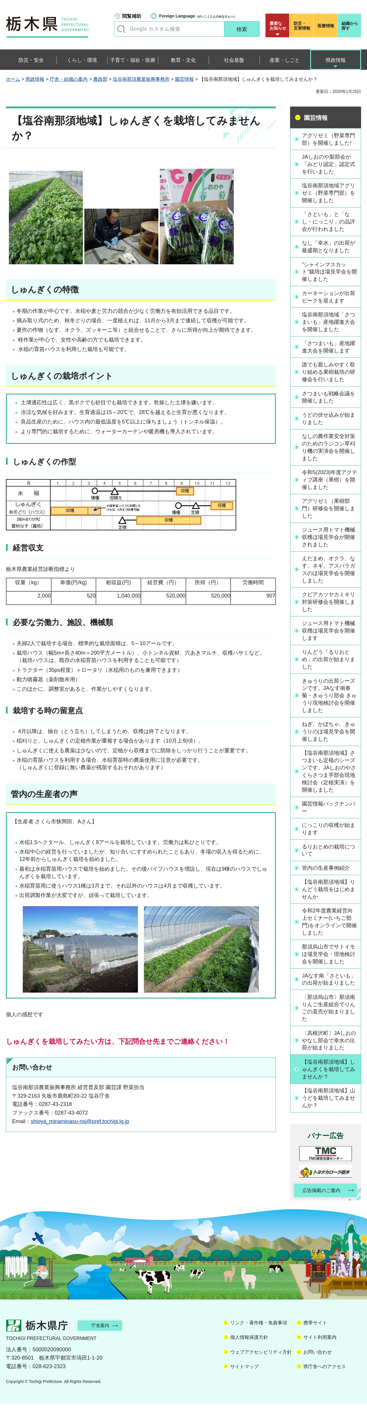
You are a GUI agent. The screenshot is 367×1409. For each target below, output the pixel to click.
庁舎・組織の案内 (69, 79)
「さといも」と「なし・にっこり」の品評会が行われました (328, 222)
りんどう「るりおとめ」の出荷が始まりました (328, 661)
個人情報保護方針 (249, 1342)
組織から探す (350, 25)
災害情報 (303, 25)
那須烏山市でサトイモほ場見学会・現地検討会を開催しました (328, 957)
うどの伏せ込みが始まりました (328, 419)
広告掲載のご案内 (320, 1195)
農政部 (100, 79)
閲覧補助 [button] (131, 16)
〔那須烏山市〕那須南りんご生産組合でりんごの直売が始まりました (328, 1012)
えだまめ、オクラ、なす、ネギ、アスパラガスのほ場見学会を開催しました (328, 571)
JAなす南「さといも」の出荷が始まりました (329, 983)
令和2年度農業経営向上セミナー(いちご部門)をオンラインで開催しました (329, 925)
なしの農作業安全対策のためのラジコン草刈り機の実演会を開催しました (328, 448)
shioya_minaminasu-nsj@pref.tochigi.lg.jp (80, 1121)
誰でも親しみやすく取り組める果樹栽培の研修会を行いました (328, 373)
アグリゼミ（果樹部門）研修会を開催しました (328, 509)
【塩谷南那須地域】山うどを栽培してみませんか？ (328, 1102)
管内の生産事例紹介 (326, 871)
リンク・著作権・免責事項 (258, 1327)
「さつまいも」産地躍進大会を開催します (328, 347)
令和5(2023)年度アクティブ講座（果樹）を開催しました (328, 481)
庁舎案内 (102, 1330)
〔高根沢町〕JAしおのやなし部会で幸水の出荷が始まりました (329, 1044)
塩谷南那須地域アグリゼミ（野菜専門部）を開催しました (328, 193)
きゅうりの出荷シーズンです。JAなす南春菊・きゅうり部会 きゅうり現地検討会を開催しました (329, 698)
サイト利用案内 (320, 1342)
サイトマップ (244, 1371)
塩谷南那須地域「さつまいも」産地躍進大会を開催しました (328, 322)
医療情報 (326, 25)
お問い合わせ (317, 1356)
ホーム (13, 79)
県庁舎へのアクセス (324, 1371)
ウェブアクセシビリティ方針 (261, 1356)
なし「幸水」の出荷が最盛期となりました (328, 247)
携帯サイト (315, 1327)
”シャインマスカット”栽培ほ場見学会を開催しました (329, 272)
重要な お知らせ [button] (278, 25)
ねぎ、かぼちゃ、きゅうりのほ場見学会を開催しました (328, 734)
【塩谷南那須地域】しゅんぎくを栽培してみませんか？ (328, 1073)
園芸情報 (184, 79)
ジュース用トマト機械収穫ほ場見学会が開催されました (328, 538)
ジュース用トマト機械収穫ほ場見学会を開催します (328, 632)
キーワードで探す (121, 29)
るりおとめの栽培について (328, 853)
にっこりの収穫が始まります (328, 832)
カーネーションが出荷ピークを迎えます (328, 297)
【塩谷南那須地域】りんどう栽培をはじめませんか (328, 892)
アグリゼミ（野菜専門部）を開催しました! (328, 139)
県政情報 (34, 79)
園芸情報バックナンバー (328, 810)
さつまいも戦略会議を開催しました (328, 398)
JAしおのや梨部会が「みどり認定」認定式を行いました (328, 164)
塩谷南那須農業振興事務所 (141, 79)
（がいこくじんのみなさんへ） (197, 16)
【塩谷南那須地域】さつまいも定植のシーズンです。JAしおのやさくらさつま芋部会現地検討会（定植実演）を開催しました (329, 774)
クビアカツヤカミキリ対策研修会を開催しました (328, 603)
